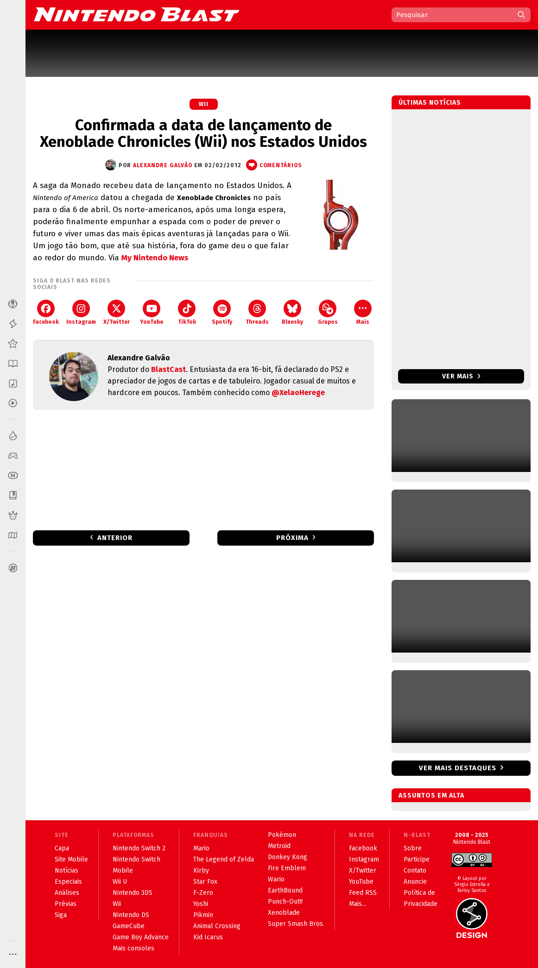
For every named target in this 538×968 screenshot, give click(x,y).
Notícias (66, 870)
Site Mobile (71, 859)
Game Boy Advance (141, 937)
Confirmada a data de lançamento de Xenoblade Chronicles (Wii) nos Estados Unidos (203, 133)
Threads (257, 312)
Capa (62, 848)
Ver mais (461, 376)
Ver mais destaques (457, 768)
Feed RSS (363, 893)
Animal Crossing (217, 926)
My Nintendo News (154, 258)
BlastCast (168, 369)
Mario (201, 848)
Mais (363, 312)
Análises (67, 893)
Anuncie (415, 882)
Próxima (292, 538)
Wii (204, 104)
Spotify (222, 312)
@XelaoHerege (298, 392)
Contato (415, 870)
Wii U (120, 882)
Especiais (68, 882)
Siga (61, 915)
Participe (417, 859)
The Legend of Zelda (223, 859)
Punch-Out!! (285, 901)
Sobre (413, 848)
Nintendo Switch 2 (139, 848)
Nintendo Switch (136, 859)
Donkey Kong (287, 857)
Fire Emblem (287, 868)
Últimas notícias (430, 103)
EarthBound (285, 890)
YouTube (151, 312)
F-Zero (203, 893)
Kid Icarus (208, 937)
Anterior (115, 538)
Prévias (65, 904)
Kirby (201, 870)
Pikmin (203, 915)
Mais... (357, 904)
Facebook (46, 312)
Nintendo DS (131, 915)
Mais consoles (133, 948)
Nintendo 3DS (132, 893)
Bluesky (292, 312)
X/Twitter (116, 312)
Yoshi (200, 904)
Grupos (328, 312)
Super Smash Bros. (296, 924)
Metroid (279, 846)
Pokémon (282, 835)
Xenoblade (284, 913)
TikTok (187, 312)
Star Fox (205, 882)
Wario (276, 879)
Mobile (123, 870)
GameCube (129, 926)
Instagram (81, 312)
